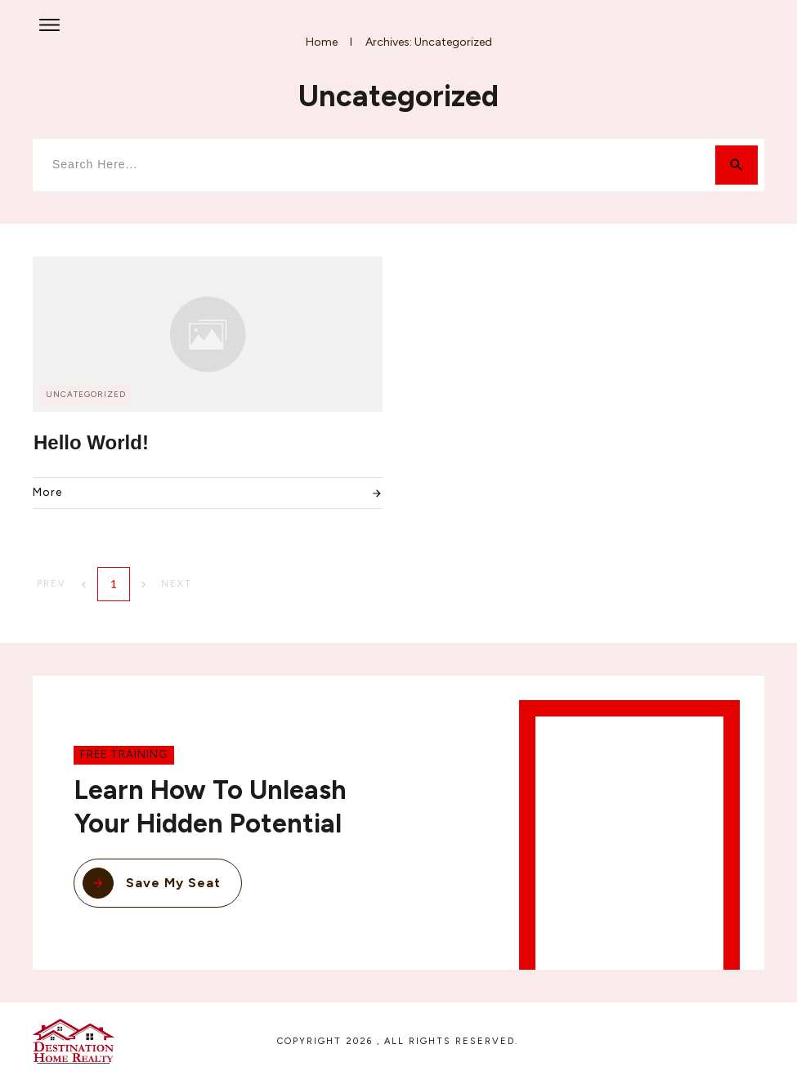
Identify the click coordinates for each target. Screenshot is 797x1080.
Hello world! (91, 442)
